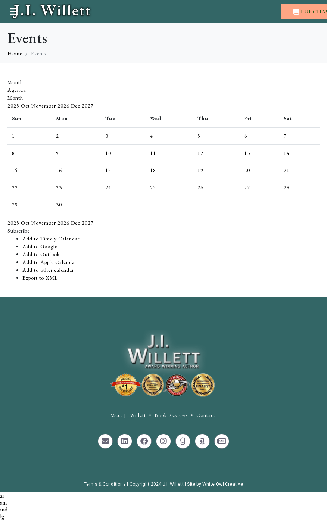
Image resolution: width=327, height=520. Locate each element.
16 (59, 170)
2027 (88, 105)
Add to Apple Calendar (49, 262)
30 (59, 204)
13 (247, 153)
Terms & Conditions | (106, 484)
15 (15, 170)
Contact (205, 415)
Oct (26, 105)
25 (153, 187)
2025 (14, 105)
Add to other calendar (48, 270)
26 (200, 187)
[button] (18, 230)
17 (108, 170)
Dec (76, 105)
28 (287, 187)
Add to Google (39, 246)
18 (153, 170)
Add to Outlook (41, 254)
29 (15, 204)
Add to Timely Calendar (51, 238)
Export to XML (40, 277)
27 (247, 187)
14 (287, 153)
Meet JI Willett (128, 415)
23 (59, 187)
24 (108, 187)
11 (153, 153)
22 (15, 187)
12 (200, 153)
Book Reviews (171, 415)
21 (287, 170)
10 (108, 153)
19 (200, 170)
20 (247, 170)
